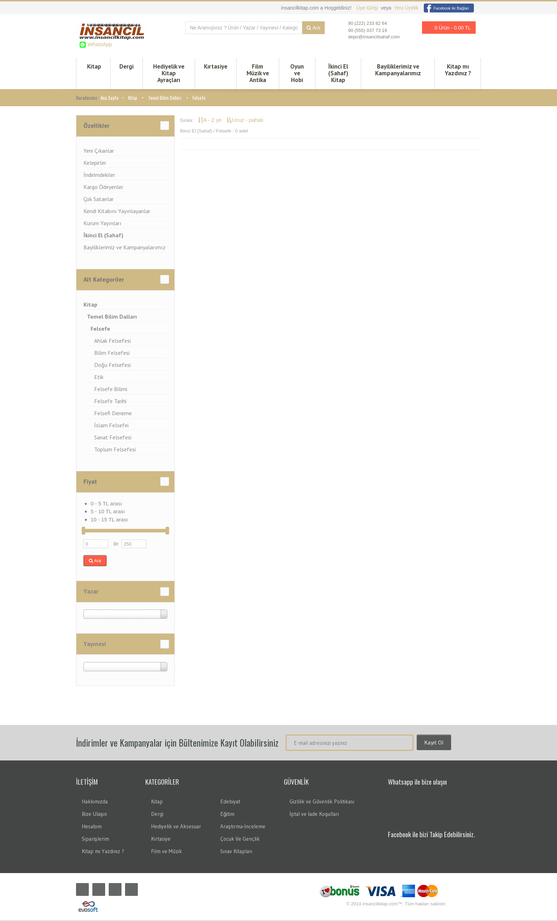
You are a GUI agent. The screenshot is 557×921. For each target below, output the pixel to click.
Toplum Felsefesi (115, 450)
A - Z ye (210, 121)
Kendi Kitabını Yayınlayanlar (116, 211)
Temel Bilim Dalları (165, 98)
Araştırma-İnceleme (242, 827)
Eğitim (227, 814)
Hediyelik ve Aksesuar (176, 827)
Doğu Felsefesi (112, 365)
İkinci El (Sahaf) (103, 235)
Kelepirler (94, 163)
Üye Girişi (367, 8)
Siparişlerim (95, 839)
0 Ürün (447, 27)
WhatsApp (99, 44)
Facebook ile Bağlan (446, 8)
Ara (313, 28)
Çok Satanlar (98, 199)
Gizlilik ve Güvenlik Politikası (322, 802)
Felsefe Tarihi (110, 401)
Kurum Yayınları (102, 223)
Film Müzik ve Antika (258, 73)
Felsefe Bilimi (110, 389)
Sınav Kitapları (236, 852)
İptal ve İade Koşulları (314, 814)
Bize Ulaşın (94, 814)
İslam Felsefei (111, 425)
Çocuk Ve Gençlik (240, 839)
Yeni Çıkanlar (98, 151)
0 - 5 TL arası (106, 504)
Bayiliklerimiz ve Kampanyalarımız (398, 70)
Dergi (126, 67)
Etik (98, 377)
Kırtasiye (215, 67)
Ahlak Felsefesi (112, 341)
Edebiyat (230, 802)
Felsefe (199, 98)
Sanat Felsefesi (112, 437)
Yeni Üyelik (406, 8)
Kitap (94, 67)
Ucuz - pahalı (245, 121)
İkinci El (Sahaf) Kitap (338, 73)
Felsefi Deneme (113, 413)
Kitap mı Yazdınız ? (458, 70)
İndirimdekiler (99, 175)
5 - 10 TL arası (108, 512)
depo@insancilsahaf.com (374, 36)
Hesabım (92, 827)
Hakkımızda (95, 802)
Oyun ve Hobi (297, 73)
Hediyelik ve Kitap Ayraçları (168, 73)
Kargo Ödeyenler (103, 187)
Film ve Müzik (166, 852)
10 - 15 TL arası (109, 520)
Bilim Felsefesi (112, 353)
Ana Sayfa (109, 98)
